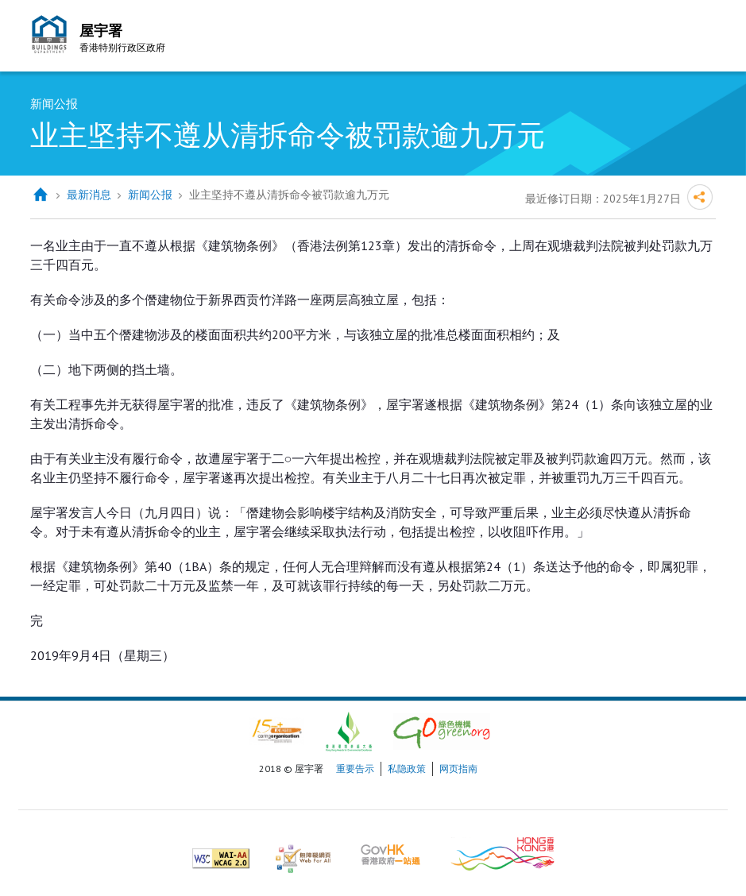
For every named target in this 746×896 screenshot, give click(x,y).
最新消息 (89, 194)
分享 (700, 197)
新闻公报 (150, 194)
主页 (40, 195)
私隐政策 (407, 768)
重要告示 (355, 768)
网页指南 (458, 768)
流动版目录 (700, 38)
